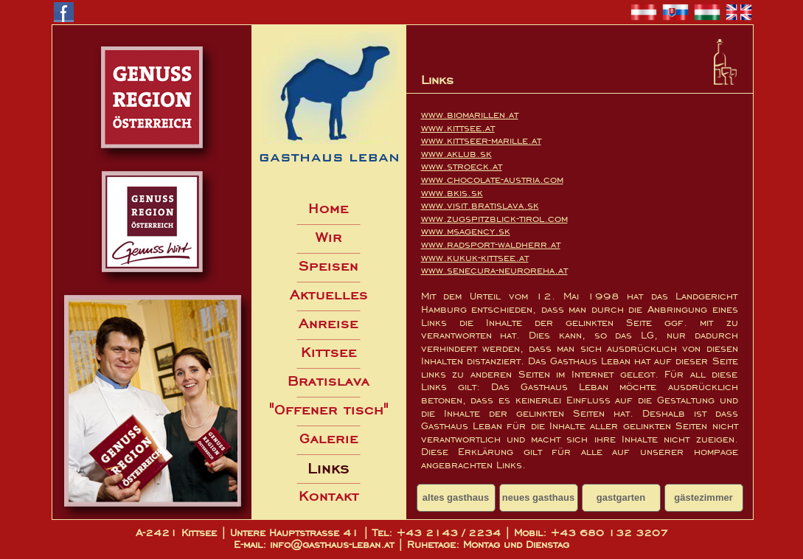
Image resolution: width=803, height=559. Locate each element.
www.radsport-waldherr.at (490, 244)
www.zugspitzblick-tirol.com (494, 218)
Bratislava (328, 380)
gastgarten (621, 497)
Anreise (328, 323)
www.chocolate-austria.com (492, 179)
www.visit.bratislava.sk (480, 205)
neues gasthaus (538, 497)
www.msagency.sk (465, 231)
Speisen (328, 265)
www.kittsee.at (458, 128)
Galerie (328, 438)
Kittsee (329, 352)
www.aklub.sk (456, 153)
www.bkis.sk (452, 193)
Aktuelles (329, 294)
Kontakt (329, 495)
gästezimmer (703, 497)
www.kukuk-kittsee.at (475, 257)
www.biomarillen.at (469, 114)
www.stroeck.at (461, 166)
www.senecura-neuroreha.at (494, 270)
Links (328, 468)
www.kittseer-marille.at (481, 140)
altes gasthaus (456, 497)
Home (328, 208)
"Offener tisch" (329, 409)
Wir (329, 237)
